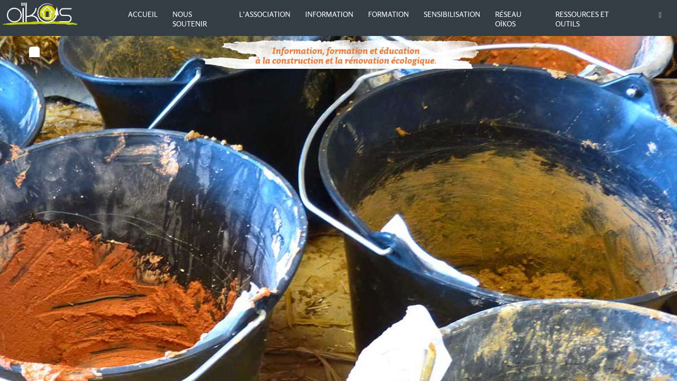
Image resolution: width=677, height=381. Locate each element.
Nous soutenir (189, 19)
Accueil (143, 14)
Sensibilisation (452, 14)
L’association (264, 14)
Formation (388, 14)
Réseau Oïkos (508, 19)
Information (329, 14)
